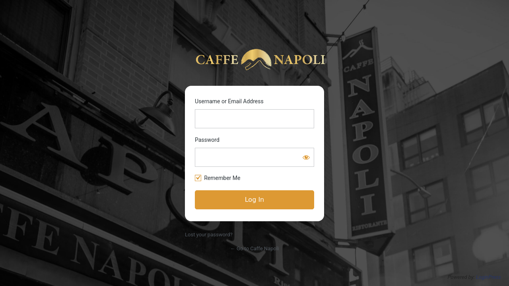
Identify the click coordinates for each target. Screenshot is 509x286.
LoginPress (488, 277)
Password (207, 140)
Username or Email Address (229, 101)
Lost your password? (209, 235)
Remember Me (222, 178)
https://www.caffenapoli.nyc (260, 59)
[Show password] (306, 157)
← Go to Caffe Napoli (254, 248)
